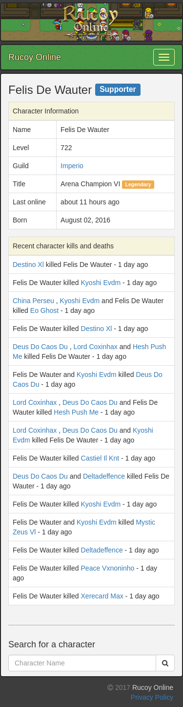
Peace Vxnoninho (108, 568)
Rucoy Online (34, 57)
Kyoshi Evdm (101, 283)
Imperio (72, 166)
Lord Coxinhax (96, 347)
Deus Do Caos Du (40, 347)
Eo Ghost (44, 310)
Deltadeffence (104, 476)
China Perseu (33, 301)
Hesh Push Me (76, 412)
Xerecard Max (102, 596)
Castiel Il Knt (100, 458)
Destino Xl (28, 264)
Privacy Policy (152, 697)
